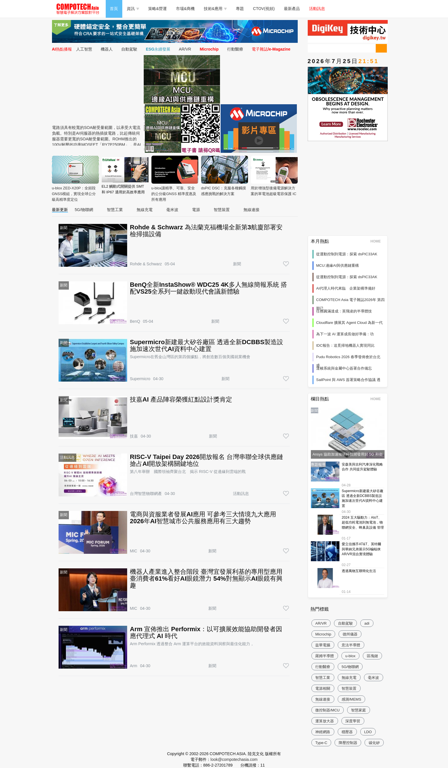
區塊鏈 (372, 656)
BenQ (135, 321)
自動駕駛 (129, 49)
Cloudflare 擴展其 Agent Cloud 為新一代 (349, 322)
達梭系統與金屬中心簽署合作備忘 (344, 368)
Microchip (209, 49)
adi (366, 623)
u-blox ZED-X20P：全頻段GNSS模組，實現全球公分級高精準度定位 (75, 179)
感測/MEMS (351, 699)
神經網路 (322, 732)
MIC (133, 551)
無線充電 (145, 209)
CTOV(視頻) (264, 8)
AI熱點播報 (62, 49)
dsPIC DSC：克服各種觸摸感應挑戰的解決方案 (224, 176)
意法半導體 (351, 645)
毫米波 (172, 209)
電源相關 (322, 688)
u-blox (350, 656)
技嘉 (134, 436)
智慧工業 (115, 209)
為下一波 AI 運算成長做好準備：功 (345, 334)
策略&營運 (157, 8)
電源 (196, 209)
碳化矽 (374, 743)
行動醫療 (235, 49)
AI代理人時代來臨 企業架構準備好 (345, 288)
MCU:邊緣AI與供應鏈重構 (337, 265)
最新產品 (292, 8)
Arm (133, 665)
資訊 (133, 8)
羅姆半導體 (324, 656)
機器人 (107, 49)
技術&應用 (215, 8)
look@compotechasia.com (234, 759)
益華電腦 (322, 645)
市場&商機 (185, 8)
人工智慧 (84, 49)
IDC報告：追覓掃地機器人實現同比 (345, 345)
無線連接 (251, 209)
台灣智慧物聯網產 (146, 493)
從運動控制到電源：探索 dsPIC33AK (346, 254)
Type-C (321, 743)
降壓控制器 (348, 743)
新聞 (237, 264)
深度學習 (352, 721)
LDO (368, 732)
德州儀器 (350, 634)
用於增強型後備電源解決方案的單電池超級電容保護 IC (274, 176)
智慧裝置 (222, 209)
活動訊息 (317, 8)
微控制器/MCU (327, 710)
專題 (240, 8)
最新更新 (60, 209)
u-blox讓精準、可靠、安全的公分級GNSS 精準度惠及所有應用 (174, 179)
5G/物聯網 (84, 209)
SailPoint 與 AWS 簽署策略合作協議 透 (348, 380)
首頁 (114, 8)
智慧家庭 (358, 710)
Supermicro (140, 378)
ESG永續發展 (158, 49)
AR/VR (185, 49)
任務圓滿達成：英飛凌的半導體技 (344, 311)
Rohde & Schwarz (146, 264)
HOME (378, 241)
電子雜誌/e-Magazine (271, 49)
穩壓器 (347, 732)
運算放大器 (324, 721)
